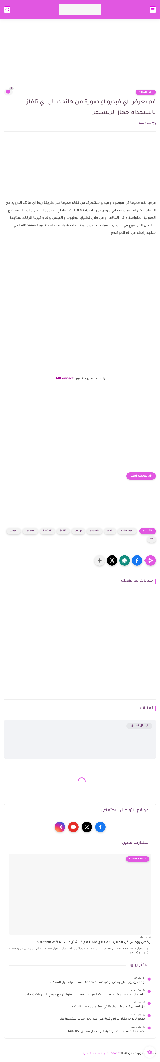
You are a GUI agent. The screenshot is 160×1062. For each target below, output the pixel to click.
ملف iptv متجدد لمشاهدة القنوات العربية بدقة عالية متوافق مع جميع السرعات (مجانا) (85, 995)
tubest (14, 531)
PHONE (47, 531)
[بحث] (7, 9)
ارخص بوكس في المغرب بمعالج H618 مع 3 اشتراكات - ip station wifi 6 (93, 942)
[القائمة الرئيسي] (153, 9)
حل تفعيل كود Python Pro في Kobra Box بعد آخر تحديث (106, 1007)
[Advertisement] (80, 57)
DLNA (63, 531)
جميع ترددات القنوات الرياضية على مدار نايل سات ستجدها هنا (102, 1019)
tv (151, 539)
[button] (137, 560)
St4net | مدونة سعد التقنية (101, 1053)
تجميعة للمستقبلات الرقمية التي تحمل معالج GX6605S (106, 1031)
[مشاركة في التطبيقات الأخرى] (99, 560)
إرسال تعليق (139, 725)
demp (78, 531)
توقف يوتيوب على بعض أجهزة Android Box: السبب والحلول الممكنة (97, 982)
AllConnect (146, 92)
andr (110, 531)
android (94, 531)
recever (30, 531)
